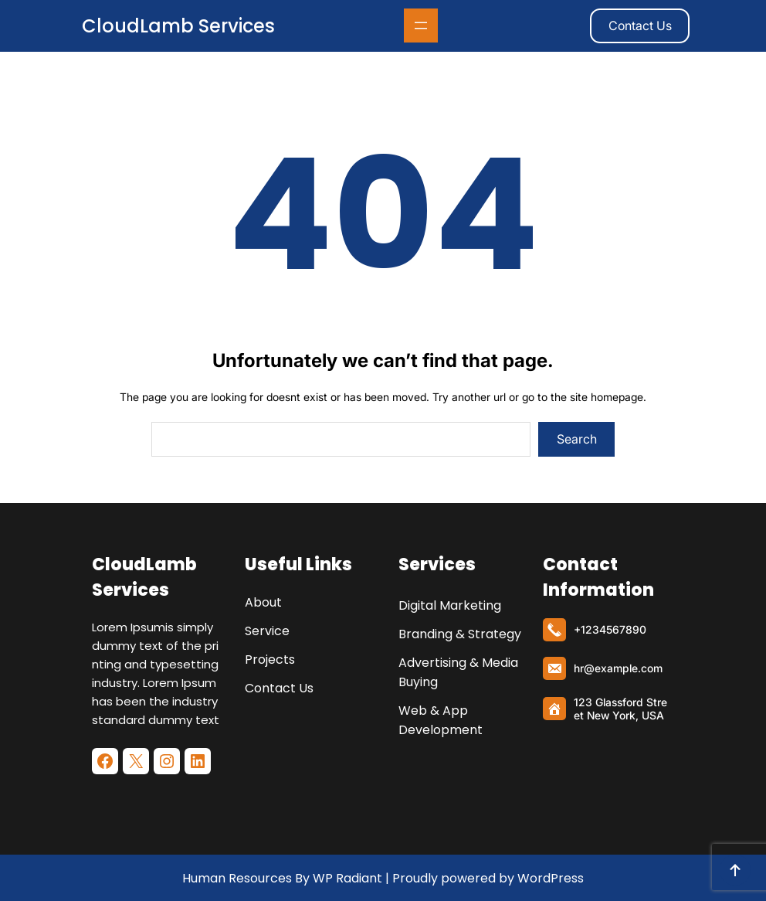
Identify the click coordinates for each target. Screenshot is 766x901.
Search (577, 439)
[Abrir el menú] (421, 25)
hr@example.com (618, 668)
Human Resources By (246, 878)
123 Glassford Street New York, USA (620, 708)
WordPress (550, 878)
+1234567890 (610, 629)
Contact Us (640, 25)
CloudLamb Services (178, 26)
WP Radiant (346, 878)
